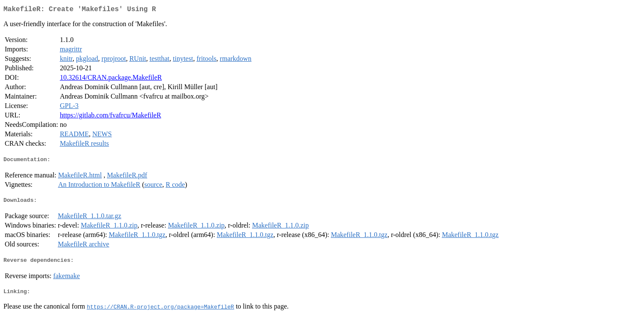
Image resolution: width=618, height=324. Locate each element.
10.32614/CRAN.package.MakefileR (111, 79)
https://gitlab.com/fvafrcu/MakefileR (110, 116)
